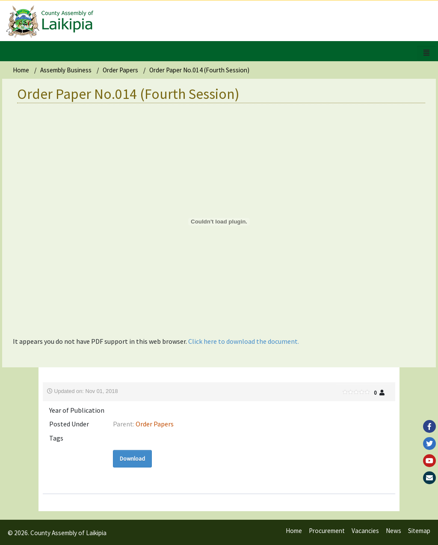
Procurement (327, 531)
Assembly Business (66, 70)
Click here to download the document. (243, 341)
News (393, 531)
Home (21, 70)
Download (132, 458)
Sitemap (419, 531)
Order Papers (120, 70)
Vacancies (365, 531)
